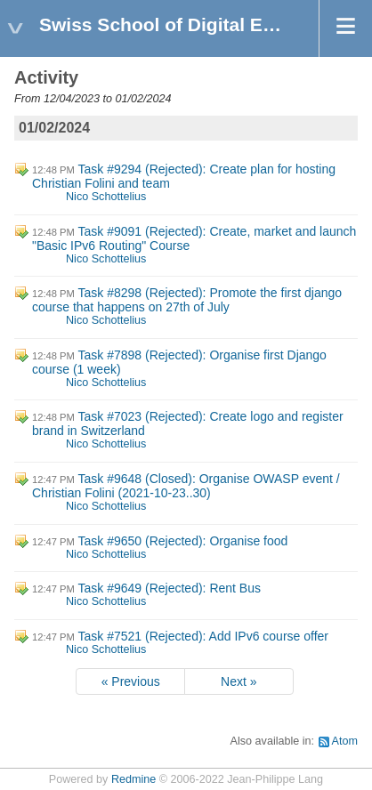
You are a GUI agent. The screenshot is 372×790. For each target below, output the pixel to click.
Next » (238, 681)
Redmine (133, 779)
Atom (345, 741)
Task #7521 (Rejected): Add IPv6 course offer (203, 636)
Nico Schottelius (106, 196)
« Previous (130, 681)
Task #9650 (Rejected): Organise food (183, 541)
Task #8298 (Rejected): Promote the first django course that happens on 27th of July (187, 300)
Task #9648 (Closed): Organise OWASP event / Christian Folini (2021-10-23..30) (186, 486)
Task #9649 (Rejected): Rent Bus (169, 588)
